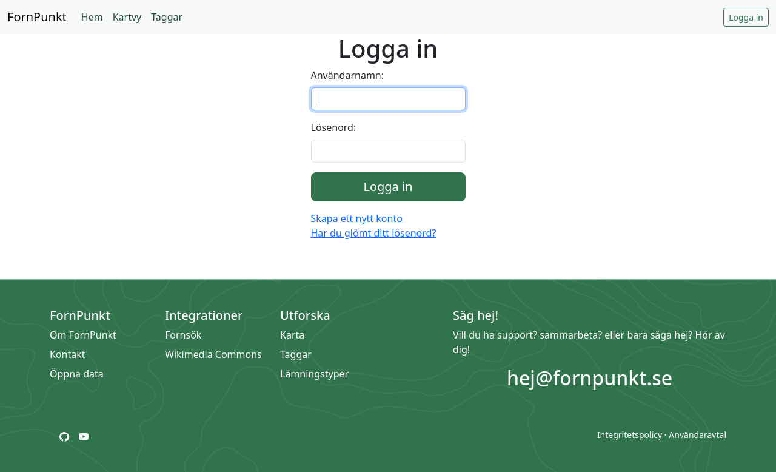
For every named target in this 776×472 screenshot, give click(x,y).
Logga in (746, 17)
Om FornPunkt (83, 335)
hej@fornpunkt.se (589, 378)
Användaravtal (697, 434)
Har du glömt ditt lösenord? (373, 233)
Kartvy (127, 17)
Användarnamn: (347, 75)
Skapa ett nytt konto (357, 218)
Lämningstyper (314, 373)
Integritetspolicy (629, 434)
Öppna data (77, 373)
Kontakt (67, 354)
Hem (92, 17)
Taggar (166, 17)
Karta (292, 335)
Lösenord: (333, 127)
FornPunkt (37, 16)
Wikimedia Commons (213, 354)
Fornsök (183, 335)
